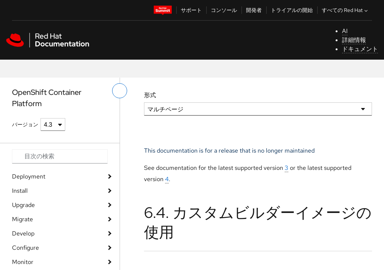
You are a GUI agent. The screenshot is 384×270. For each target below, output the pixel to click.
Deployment (28, 176)
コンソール (224, 10)
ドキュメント (360, 49)
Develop (23, 233)
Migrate (22, 219)
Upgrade (23, 205)
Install (20, 191)
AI (345, 31)
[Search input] (60, 156)
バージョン (25, 124)
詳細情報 (354, 40)
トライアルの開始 (292, 10)
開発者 (254, 10)
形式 (150, 95)
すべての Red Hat (345, 10)
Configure (25, 248)
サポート (191, 10)
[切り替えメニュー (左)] (119, 90)
